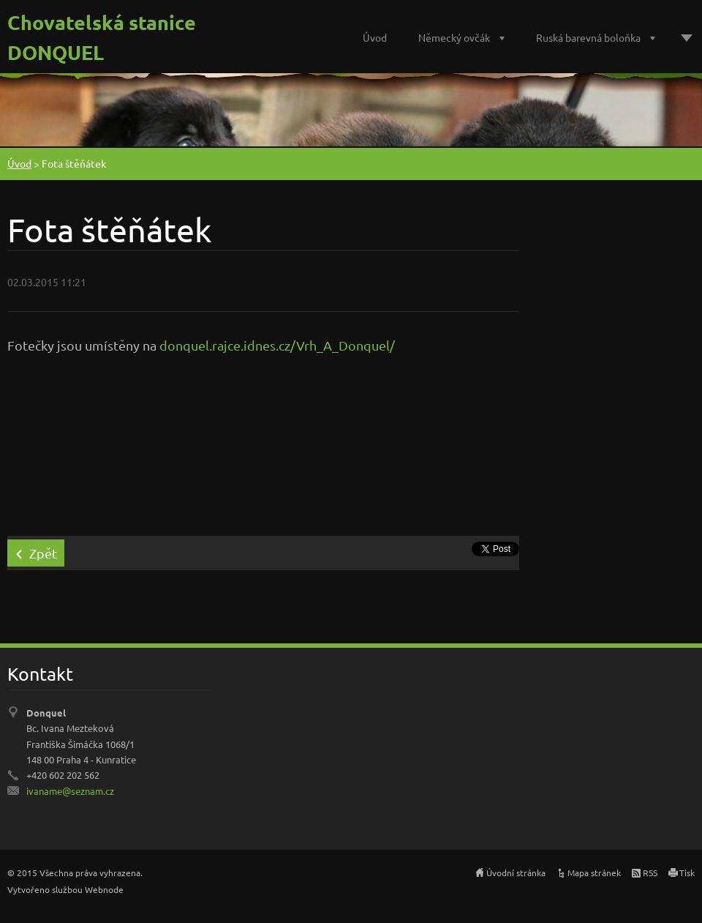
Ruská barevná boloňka (588, 37)
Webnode (104, 889)
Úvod (375, 37)
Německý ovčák (454, 37)
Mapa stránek (594, 872)
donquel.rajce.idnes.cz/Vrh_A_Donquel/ (277, 345)
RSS (650, 872)
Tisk (687, 872)
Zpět (43, 553)
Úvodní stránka (516, 872)
